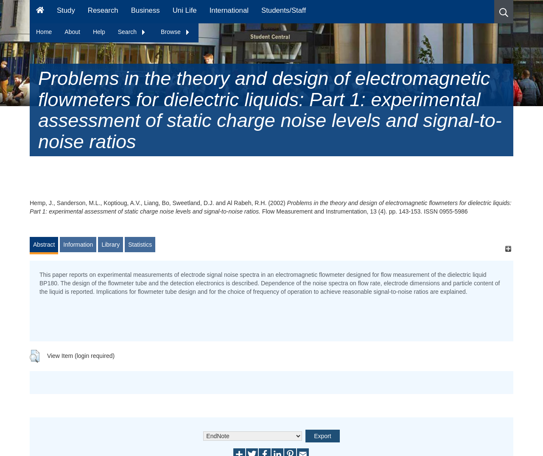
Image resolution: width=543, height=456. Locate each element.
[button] (503, 11)
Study (66, 10)
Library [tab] (110, 244)
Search (132, 31)
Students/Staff (283, 10)
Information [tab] (78, 244)
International (229, 10)
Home (44, 31)
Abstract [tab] (44, 244)
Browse (175, 31)
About (72, 31)
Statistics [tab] (140, 244)
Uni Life (185, 10)
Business (145, 10)
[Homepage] (40, 11)
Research (103, 10)
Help (99, 31)
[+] (508, 248)
